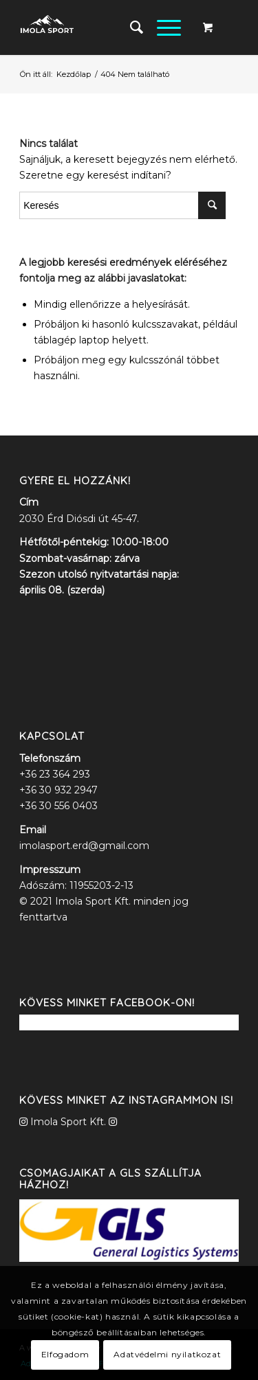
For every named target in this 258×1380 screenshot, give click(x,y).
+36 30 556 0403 (58, 806)
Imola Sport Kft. (68, 1122)
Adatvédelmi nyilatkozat (167, 1354)
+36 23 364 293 (54, 774)
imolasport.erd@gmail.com (84, 845)
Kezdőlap (73, 74)
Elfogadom (65, 1354)
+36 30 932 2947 (58, 790)
